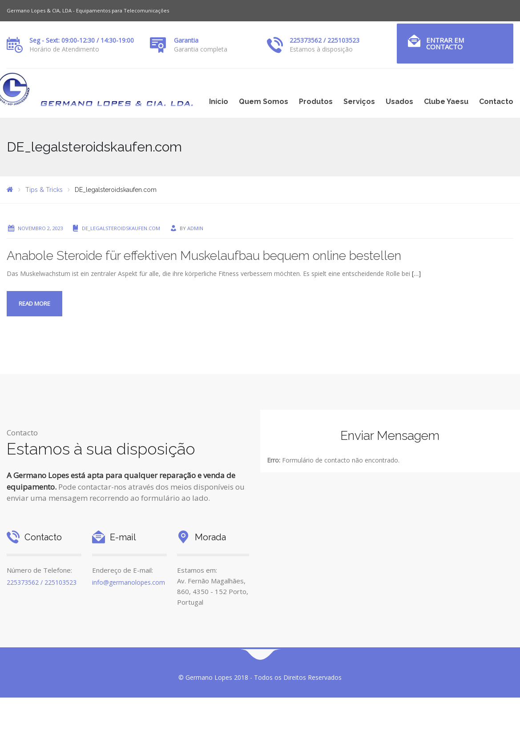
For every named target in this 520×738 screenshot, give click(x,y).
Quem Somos (263, 101)
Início (218, 101)
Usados (399, 101)
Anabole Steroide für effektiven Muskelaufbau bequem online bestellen (204, 255)
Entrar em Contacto (445, 43)
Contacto (496, 101)
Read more (34, 303)
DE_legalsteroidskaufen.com (121, 228)
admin (195, 228)
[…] (416, 273)
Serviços (359, 101)
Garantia (186, 40)
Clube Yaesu (446, 101)
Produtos (316, 101)
